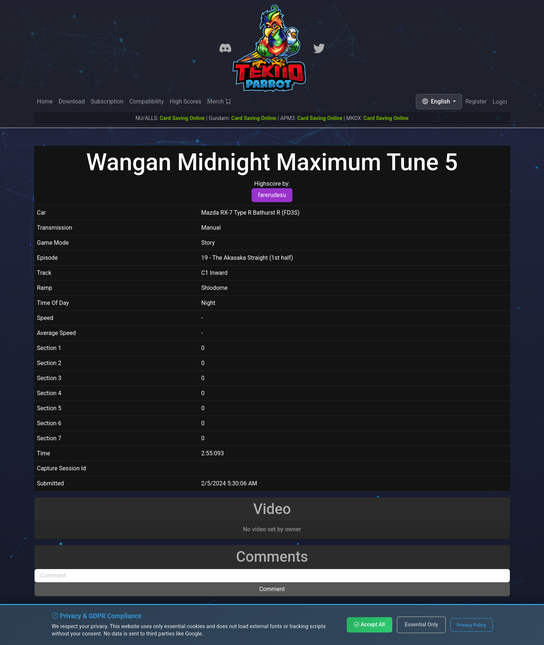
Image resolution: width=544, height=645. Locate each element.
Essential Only (421, 625)
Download (72, 101)
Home (45, 101)
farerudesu (272, 195)
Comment (272, 589)
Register (476, 102)
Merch (219, 101)
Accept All (369, 625)
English (436, 101)
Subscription (107, 101)
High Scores (185, 101)
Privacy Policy (471, 625)
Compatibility (146, 101)
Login (500, 103)
